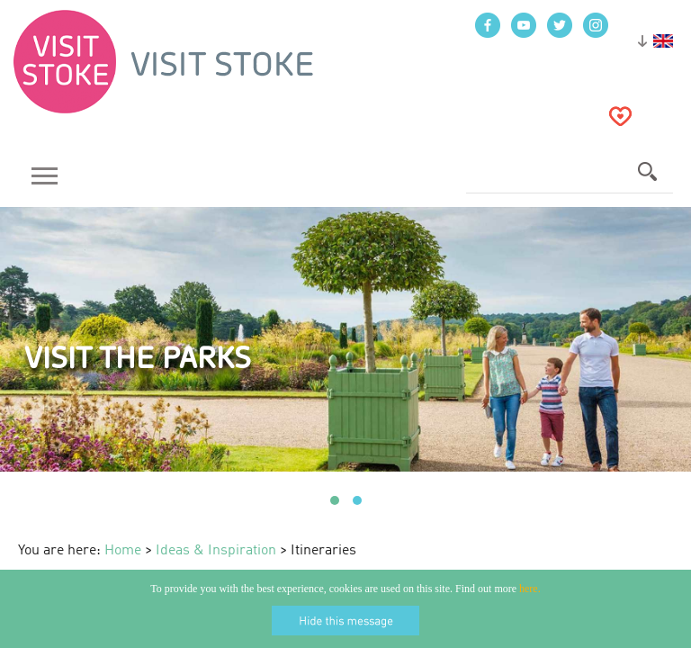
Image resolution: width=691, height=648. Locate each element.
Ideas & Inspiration (216, 551)
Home (122, 551)
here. (530, 588)
